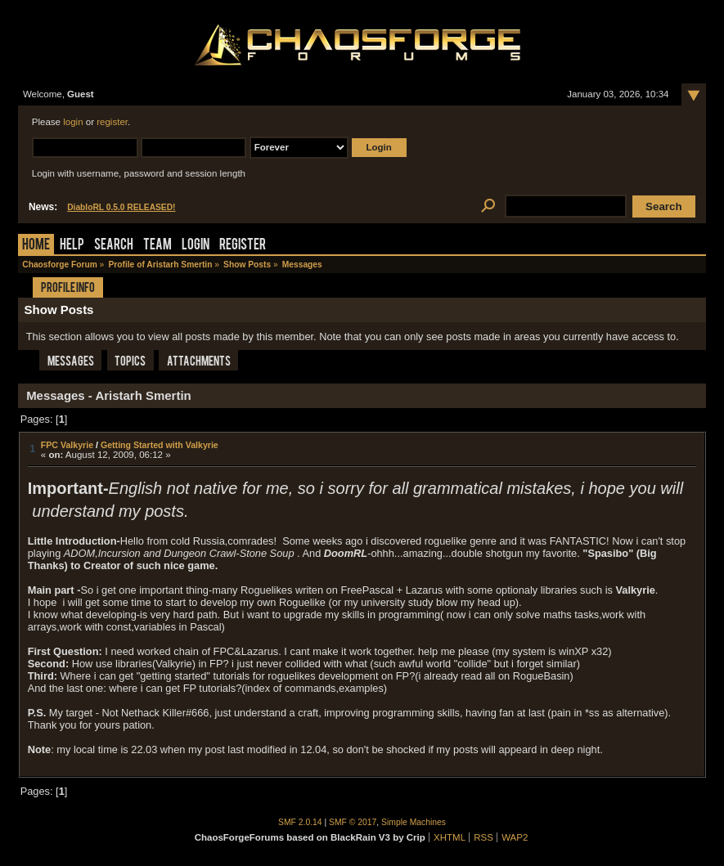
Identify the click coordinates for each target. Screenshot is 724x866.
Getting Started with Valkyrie (159, 445)
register (112, 122)
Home (36, 246)
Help (72, 246)
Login (195, 246)
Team (157, 246)
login (73, 122)
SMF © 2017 (352, 822)
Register (242, 246)
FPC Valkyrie (67, 445)
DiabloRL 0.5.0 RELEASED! (121, 207)
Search (113, 246)
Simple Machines (413, 822)
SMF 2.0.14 (300, 822)
